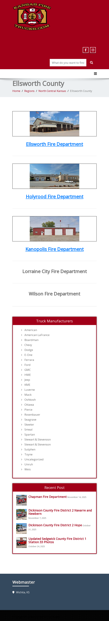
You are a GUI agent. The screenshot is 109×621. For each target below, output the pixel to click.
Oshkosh (30, 399)
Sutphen (29, 449)
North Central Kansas (52, 91)
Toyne (28, 454)
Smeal (28, 429)
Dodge (28, 350)
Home (16, 91)
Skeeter (29, 424)
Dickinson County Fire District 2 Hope (55, 525)
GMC (27, 369)
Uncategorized (34, 459)
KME (27, 384)
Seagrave (30, 419)
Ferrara (29, 360)
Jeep (27, 379)
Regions (29, 91)
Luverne (29, 389)
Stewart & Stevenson (37, 444)
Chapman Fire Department (47, 497)
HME (27, 374)
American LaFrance (37, 335)
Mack (28, 394)
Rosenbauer (32, 414)
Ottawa (29, 404)
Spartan (29, 434)
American (30, 330)
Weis (27, 469)
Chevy (28, 345)
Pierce (28, 409)
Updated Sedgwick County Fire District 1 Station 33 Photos (57, 540)
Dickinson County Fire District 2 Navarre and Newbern (60, 512)
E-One (28, 355)
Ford (27, 364)
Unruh (28, 464)
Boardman (31, 340)
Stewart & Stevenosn (37, 439)
